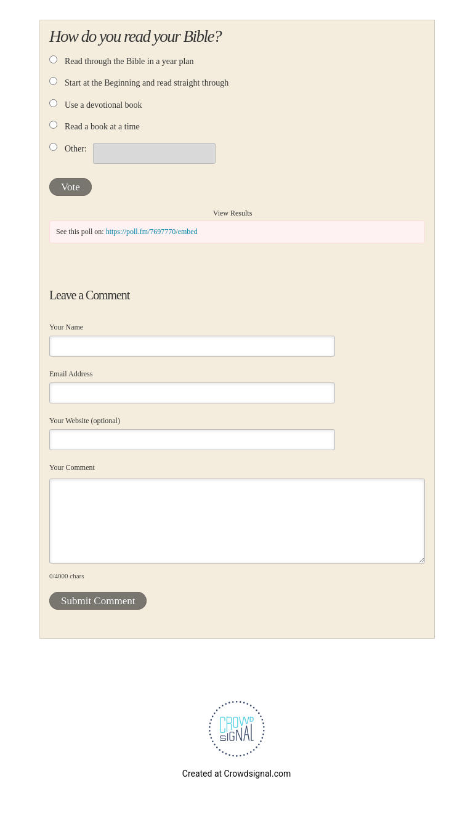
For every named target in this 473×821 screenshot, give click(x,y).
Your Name (66, 327)
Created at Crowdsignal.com (236, 774)
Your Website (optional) (84, 420)
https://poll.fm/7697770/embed (152, 231)
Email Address (70, 374)
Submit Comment (98, 601)
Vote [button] (70, 187)
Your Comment (72, 467)
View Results (233, 213)
